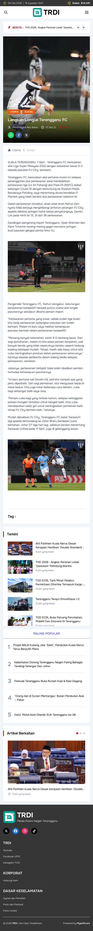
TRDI (14, 923)
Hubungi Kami (10, 880)
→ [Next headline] (83, 27)
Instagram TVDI (11, 862)
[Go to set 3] (84, 733)
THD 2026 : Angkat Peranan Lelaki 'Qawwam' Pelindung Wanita (50, 27)
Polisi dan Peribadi (13, 904)
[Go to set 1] (77, 733)
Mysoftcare (83, 923)
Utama (14, 111)
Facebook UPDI (11, 856)
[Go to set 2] (81, 733)
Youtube (7, 850)
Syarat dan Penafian (14, 898)
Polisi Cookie (10, 910)
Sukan (29, 111)
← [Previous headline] (78, 27)
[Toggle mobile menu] (87, 12)
